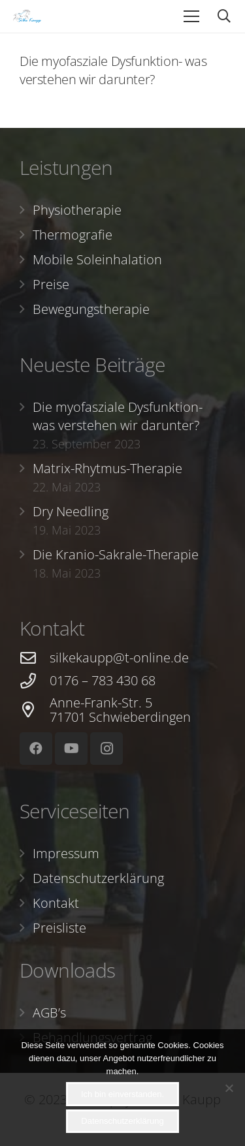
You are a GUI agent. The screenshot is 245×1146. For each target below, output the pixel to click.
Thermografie (72, 234)
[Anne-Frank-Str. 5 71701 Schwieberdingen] (35, 710)
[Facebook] (36, 748)
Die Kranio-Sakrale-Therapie (116, 554)
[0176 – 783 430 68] (35, 681)
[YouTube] (71, 748)
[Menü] (191, 16)
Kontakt (56, 903)
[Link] (27, 16)
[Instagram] (106, 748)
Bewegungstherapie (91, 309)
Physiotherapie (77, 210)
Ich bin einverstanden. (122, 1094)
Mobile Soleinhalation (97, 259)
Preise (51, 284)
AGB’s (49, 1012)
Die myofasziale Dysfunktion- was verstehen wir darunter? (113, 70)
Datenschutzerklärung (98, 878)
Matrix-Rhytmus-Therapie (107, 468)
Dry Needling (70, 511)
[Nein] (228, 1087)
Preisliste (59, 928)
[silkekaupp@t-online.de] (35, 658)
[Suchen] (224, 16)
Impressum (66, 853)
